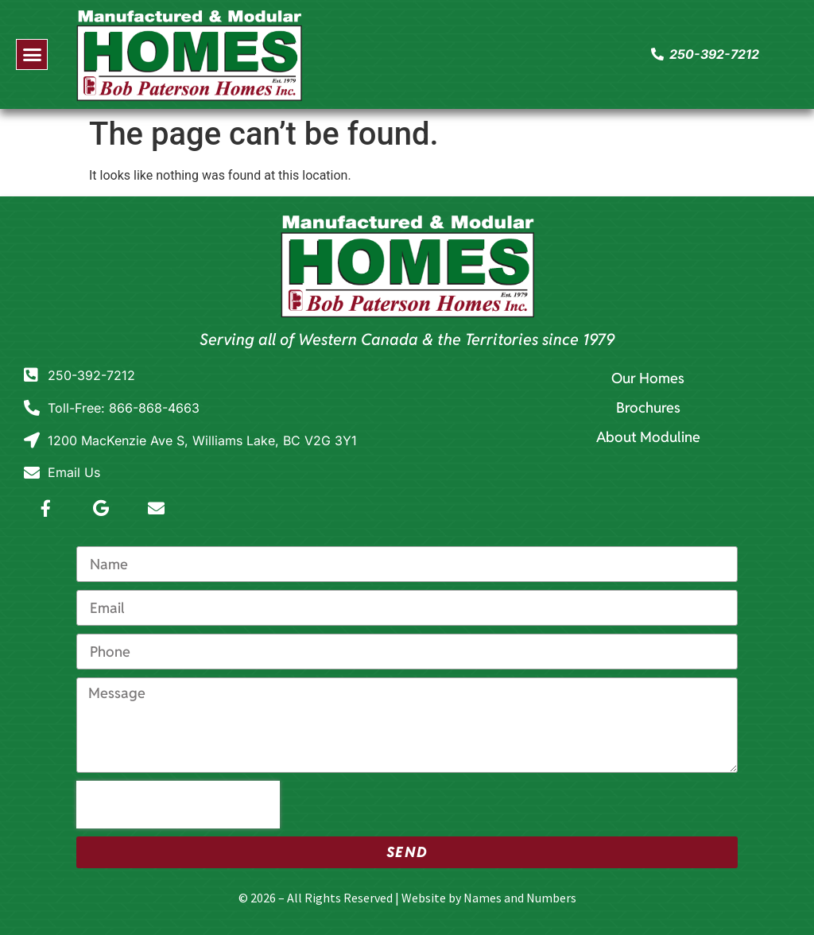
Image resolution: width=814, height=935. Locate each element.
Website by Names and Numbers (488, 898)
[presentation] (178, 804)
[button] (32, 55)
